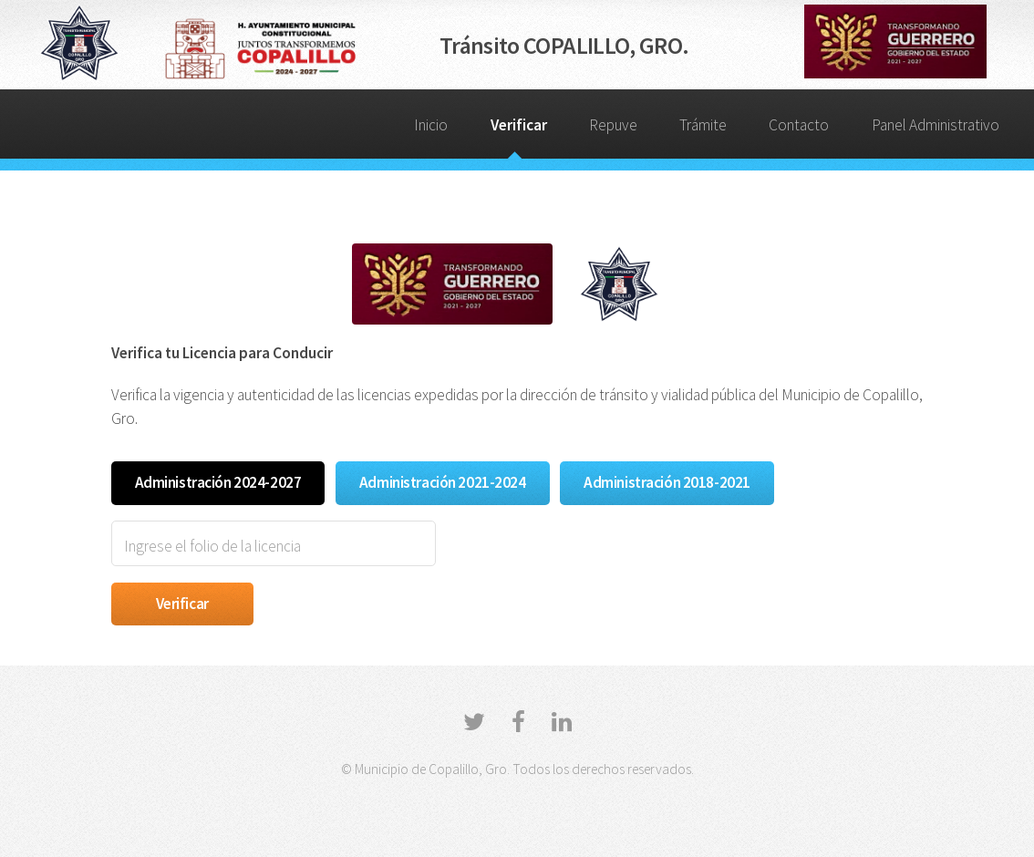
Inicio (431, 125)
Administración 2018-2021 (667, 482)
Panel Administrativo (935, 125)
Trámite (703, 125)
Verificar (519, 125)
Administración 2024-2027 (218, 482)
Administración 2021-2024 (442, 482)
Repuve (613, 125)
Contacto (799, 125)
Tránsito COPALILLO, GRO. (563, 45)
